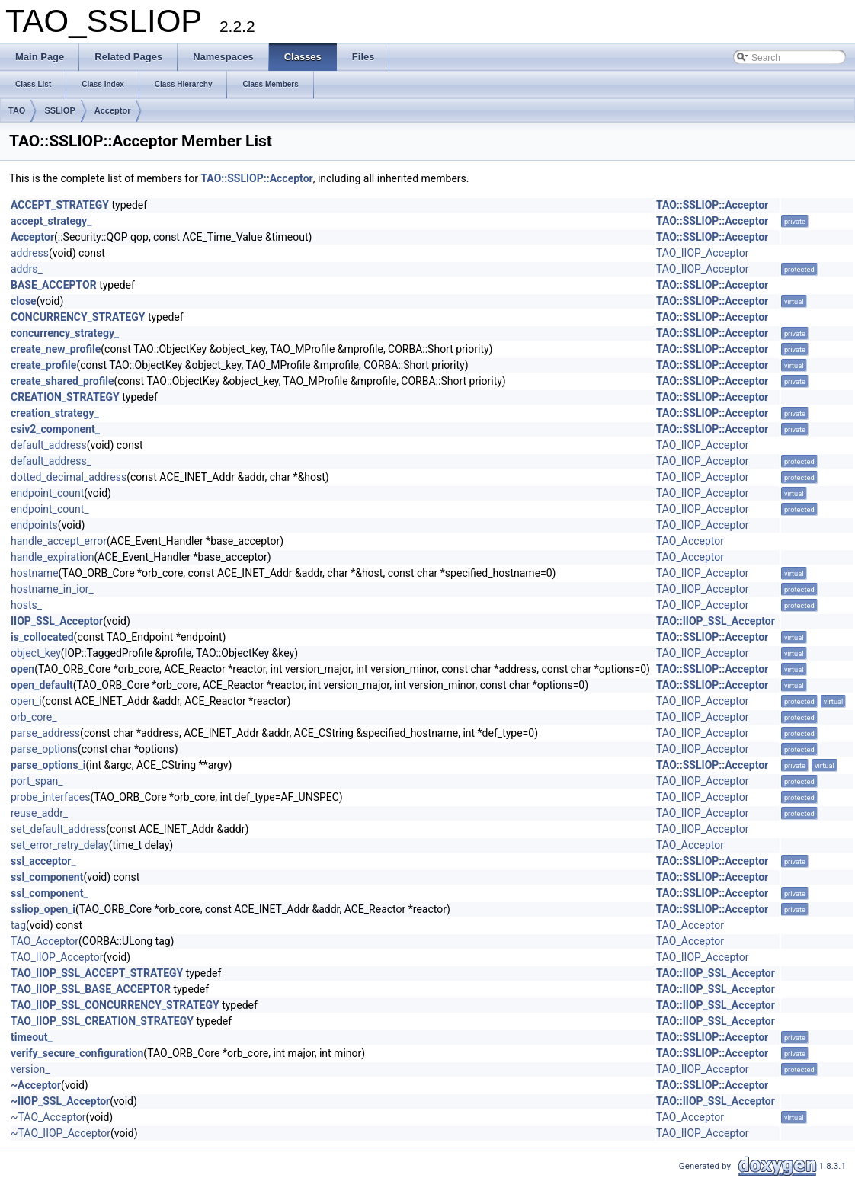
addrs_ (27, 269)
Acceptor (112, 110)
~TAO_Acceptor (48, 1117)
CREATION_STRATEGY (65, 397)
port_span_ (37, 781)
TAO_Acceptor (690, 541)
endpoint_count (47, 493)
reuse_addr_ (39, 813)
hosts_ (26, 605)
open (22, 669)
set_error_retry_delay (60, 845)
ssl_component (47, 877)
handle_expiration (52, 557)
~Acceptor (36, 1085)
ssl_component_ (49, 893)
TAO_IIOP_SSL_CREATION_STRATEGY (102, 1021)
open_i (26, 701)
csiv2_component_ (55, 429)
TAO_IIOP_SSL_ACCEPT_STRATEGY (97, 973)
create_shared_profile (62, 381)
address (30, 253)
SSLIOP (59, 110)
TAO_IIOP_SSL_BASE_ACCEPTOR (91, 989)
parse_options (44, 749)
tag (18, 925)
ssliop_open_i (43, 909)
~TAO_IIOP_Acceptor (60, 1133)
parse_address (45, 733)
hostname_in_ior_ (52, 589)
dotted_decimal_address (68, 477)
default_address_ (51, 461)
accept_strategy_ (51, 221)
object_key (36, 653)
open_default (42, 685)
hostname (35, 573)
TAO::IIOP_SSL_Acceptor (715, 621)
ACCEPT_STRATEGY (60, 205)
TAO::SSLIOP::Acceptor (256, 178)
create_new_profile (56, 349)
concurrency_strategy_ (65, 333)
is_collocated (42, 637)
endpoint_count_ (50, 509)
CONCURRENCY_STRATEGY (78, 317)
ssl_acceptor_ (43, 861)
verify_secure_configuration (77, 1053)
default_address (49, 445)
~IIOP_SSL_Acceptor (60, 1101)
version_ (30, 1069)
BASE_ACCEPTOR (54, 285)
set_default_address (58, 829)
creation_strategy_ (55, 413)
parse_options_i (48, 765)
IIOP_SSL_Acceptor (57, 621)
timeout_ (32, 1037)
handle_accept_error (59, 541)
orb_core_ (34, 717)
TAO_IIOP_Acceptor (702, 253)
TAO (16, 110)
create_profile (43, 365)
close (24, 301)
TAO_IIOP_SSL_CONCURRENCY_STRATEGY (115, 1005)
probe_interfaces (51, 797)
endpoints (34, 525)
